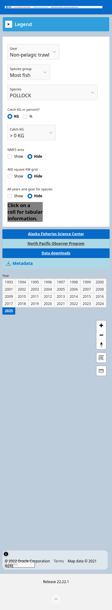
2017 (9, 303)
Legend (23, 24)
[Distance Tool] (101, 371)
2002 (22, 289)
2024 (100, 303)
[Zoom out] (101, 335)
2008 (100, 289)
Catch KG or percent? (23, 109)
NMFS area (15, 149)
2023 (87, 303)
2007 (87, 289)
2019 (35, 303)
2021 (61, 303)
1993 (9, 282)
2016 (100, 296)
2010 (22, 296)
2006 (74, 289)
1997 (61, 282)
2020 (48, 303)
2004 (48, 289)
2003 (35, 289)
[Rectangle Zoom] (101, 357)
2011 (35, 296)
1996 (48, 282)
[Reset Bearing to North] (101, 344)
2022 (74, 303)
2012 (48, 296)
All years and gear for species (30, 189)
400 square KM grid (22, 169)
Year (5, 275)
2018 (22, 303)
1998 (74, 282)
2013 (61, 296)
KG (16, 116)
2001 (9, 289)
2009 (9, 296)
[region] (56, 444)
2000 (100, 282)
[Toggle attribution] (6, 554)
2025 (9, 310)
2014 (74, 296)
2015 (87, 296)
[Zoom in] (101, 325)
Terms (59, 561)
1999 (87, 282)
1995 (35, 282)
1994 (22, 282)
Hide (38, 156)
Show (18, 156)
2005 (61, 289)
